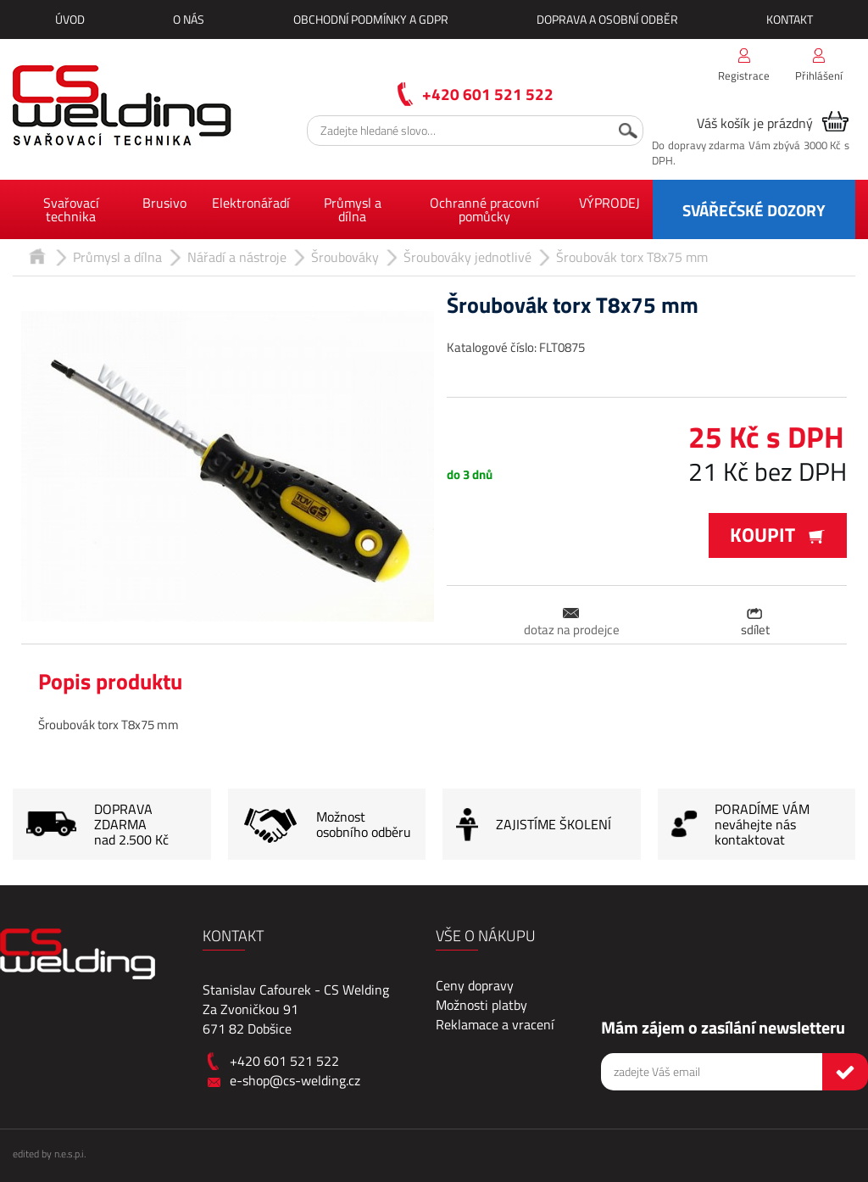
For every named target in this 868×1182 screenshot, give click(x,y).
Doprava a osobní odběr (607, 19)
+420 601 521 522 (488, 93)
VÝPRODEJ (609, 202)
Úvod (70, 19)
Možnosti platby (481, 1005)
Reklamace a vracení (495, 1024)
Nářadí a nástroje (237, 257)
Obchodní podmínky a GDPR (370, 19)
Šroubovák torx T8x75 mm (632, 257)
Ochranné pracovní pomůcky (484, 209)
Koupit (778, 534)
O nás (188, 19)
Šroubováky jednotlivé (467, 257)
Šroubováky (345, 257)
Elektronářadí (251, 202)
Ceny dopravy (475, 985)
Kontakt (789, 19)
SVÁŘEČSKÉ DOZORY (754, 210)
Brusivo (164, 202)
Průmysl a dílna (352, 209)
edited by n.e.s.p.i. (49, 1154)
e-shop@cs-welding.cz (295, 1080)
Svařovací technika (71, 209)
